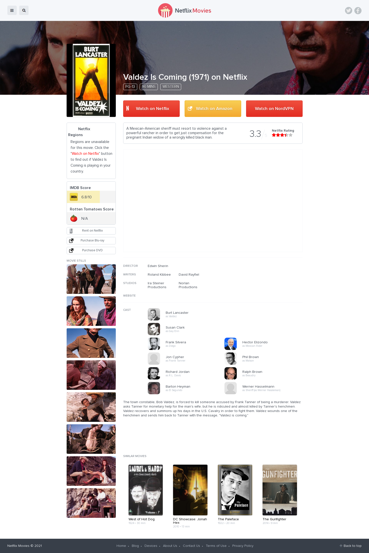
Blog (135, 546)
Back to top (353, 546)
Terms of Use (216, 546)
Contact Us (191, 546)
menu (12, 10)
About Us (170, 546)
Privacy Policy (242, 546)
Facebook (358, 10)
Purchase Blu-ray (92, 240)
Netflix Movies (18, 546)
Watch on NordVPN (274, 109)
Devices (151, 546)
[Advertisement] (266, 295)
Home (121, 546)
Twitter (348, 10)
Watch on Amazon (214, 109)
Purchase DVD (92, 250)
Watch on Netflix (152, 109)
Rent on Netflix (92, 230)
